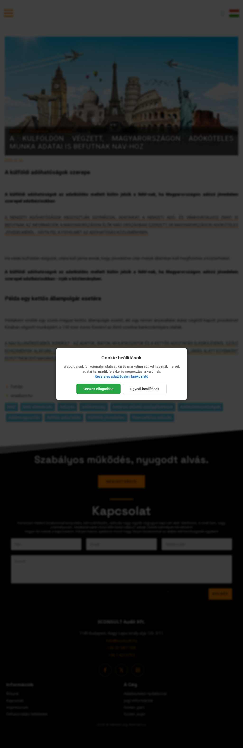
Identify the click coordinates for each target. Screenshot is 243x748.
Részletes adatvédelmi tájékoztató (121, 376)
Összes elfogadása (98, 389)
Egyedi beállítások (144, 389)
